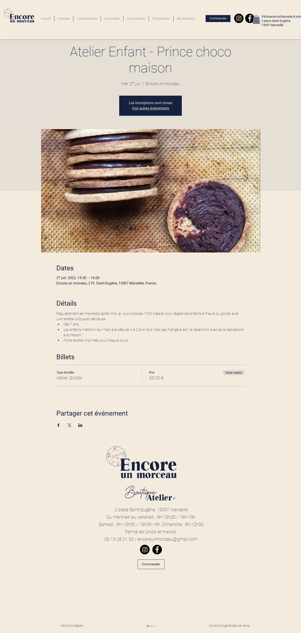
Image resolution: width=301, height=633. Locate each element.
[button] (256, 19)
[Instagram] (239, 18)
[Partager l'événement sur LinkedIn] (80, 425)
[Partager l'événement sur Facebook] (58, 425)
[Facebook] (249, 18)
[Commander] (218, 18)
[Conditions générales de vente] (229, 625)
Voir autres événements (150, 108)
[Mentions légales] (72, 625)
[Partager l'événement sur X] (69, 425)
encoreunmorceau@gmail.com (168, 539)
